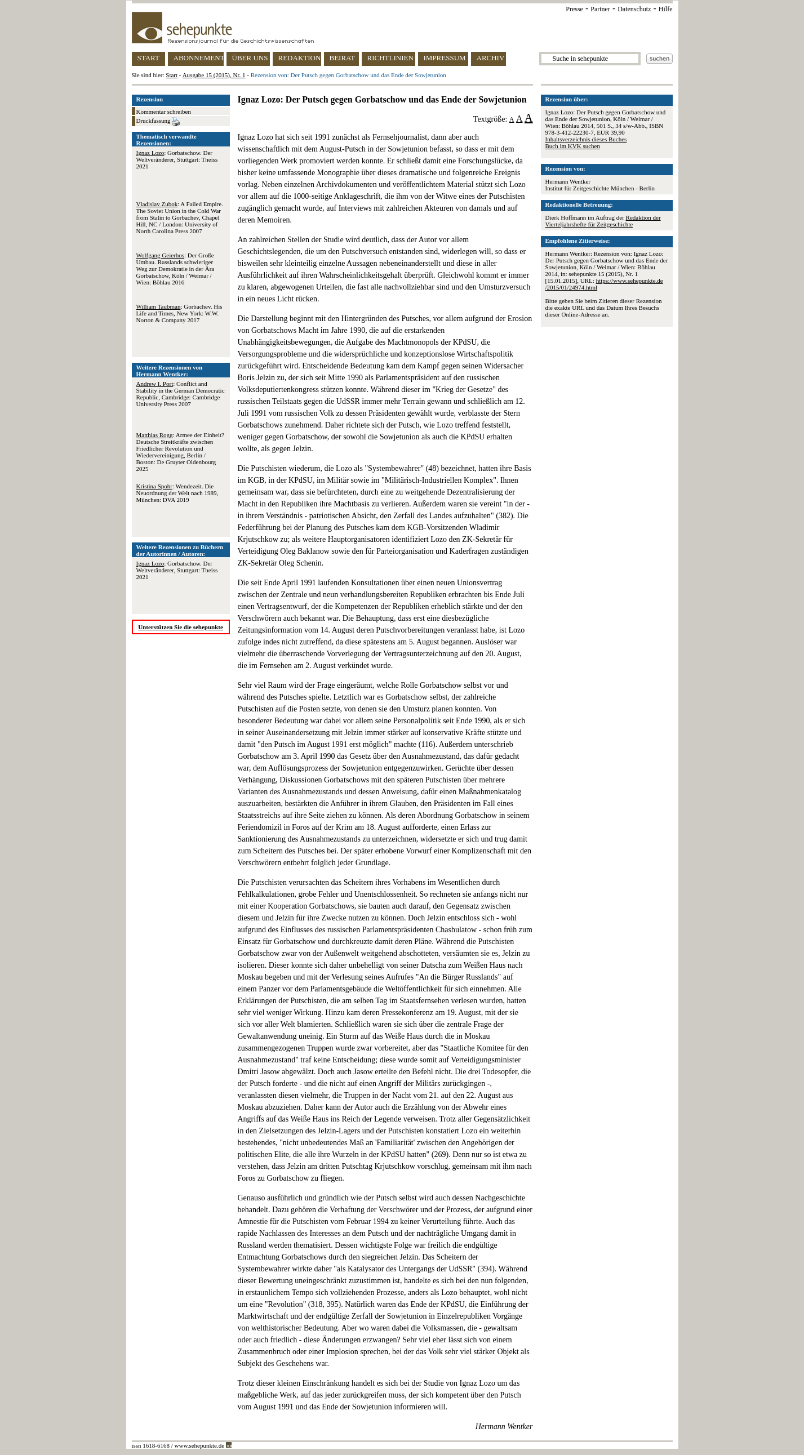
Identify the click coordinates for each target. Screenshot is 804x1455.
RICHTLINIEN (390, 58)
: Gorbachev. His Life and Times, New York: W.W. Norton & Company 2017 (179, 313)
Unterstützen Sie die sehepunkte (180, 627)
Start (171, 75)
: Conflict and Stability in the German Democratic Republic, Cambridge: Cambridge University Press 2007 (180, 393)
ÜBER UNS (250, 58)
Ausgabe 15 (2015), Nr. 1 (214, 75)
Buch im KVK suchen (572, 146)
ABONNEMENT (199, 58)
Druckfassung (158, 121)
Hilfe (666, 9)
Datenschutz (634, 9)
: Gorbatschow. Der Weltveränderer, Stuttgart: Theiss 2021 (177, 159)
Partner (600, 9)
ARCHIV (491, 58)
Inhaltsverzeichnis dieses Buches (586, 139)
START (148, 58)
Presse (574, 9)
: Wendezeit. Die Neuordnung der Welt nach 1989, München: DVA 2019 (177, 493)
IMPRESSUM (445, 58)
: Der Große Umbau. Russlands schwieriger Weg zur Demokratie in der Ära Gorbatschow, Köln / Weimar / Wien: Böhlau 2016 (175, 269)
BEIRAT (343, 58)
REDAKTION (299, 58)
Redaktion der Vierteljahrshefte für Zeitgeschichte (603, 221)
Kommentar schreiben (163, 111)
